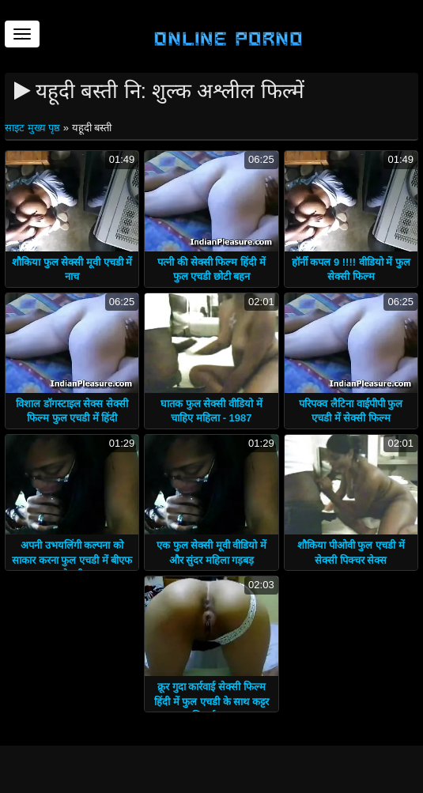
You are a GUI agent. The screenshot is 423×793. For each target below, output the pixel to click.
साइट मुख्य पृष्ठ (34, 128)
